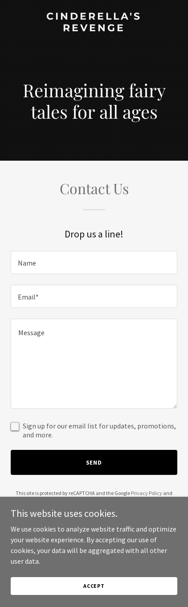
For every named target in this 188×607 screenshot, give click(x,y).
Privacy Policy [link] (146, 493)
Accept (94, 585)
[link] (94, 28)
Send (94, 462)
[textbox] (94, 262)
